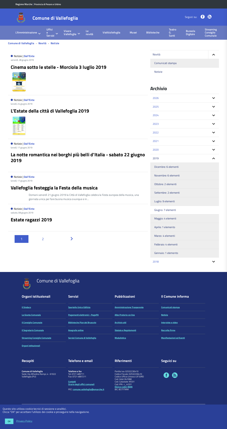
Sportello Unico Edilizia (79, 320)
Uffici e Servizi (50, 32)
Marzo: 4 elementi (164, 236)
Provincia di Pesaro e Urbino (47, 4)
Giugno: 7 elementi (165, 210)
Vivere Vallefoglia (70, 32)
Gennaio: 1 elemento (166, 253)
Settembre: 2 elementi (167, 193)
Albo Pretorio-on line (125, 328)
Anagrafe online (76, 343)
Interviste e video (169, 335)
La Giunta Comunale (31, 328)
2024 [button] (156, 115)
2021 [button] (156, 141)
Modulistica (120, 351)
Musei (133, 32)
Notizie (55, 43)
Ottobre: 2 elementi (165, 184)
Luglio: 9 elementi (164, 201)
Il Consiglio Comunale (32, 335)
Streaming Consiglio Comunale (211, 32)
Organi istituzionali (31, 358)
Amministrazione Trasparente (129, 320)
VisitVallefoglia (111, 32)
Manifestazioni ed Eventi (173, 351)
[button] (213, 54)
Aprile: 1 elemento (164, 227)
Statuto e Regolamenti (125, 343)
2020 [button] (156, 150)
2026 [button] (156, 98)
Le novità (89, 32)
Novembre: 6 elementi (167, 175)
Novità (42, 43)
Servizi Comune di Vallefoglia (82, 351)
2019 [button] (156, 158)
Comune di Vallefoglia (55, 18)
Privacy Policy (24, 421)
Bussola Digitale (190, 32)
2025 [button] (156, 107)
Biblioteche (152, 32)
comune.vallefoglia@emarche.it (88, 402)
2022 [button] (156, 132)
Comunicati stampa (165, 63)
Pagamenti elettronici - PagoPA (83, 328)
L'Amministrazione (26, 32)
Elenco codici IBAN (123, 400)
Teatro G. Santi (172, 32)
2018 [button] (156, 262)
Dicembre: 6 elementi (166, 167)
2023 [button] (156, 124)
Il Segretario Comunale (33, 343)
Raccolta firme (168, 343)
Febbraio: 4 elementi (166, 244)
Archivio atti (120, 335)
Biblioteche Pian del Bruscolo (82, 335)
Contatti (72, 394)
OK (9, 421)
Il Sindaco (26, 320)
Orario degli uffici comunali (81, 397)
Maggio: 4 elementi (165, 218)
